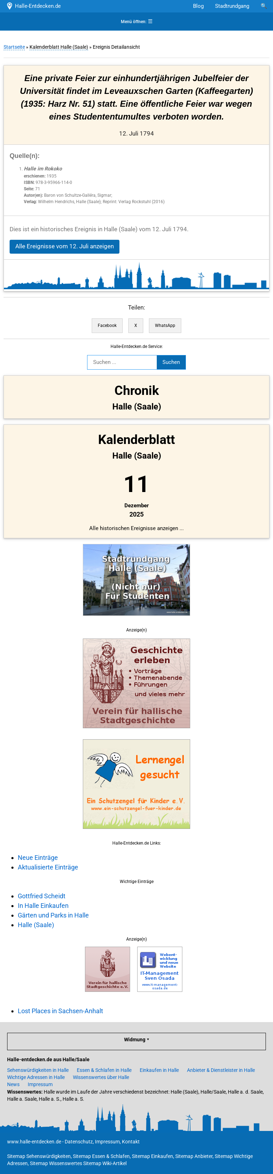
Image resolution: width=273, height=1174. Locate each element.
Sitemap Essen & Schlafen (101, 1156)
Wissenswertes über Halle (101, 1077)
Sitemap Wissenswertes (56, 1163)
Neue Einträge (38, 857)
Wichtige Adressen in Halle (36, 1077)
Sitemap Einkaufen (152, 1156)
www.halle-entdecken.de (34, 1141)
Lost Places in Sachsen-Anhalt (60, 1011)
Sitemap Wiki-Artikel (105, 1163)
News (13, 1084)
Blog (198, 6)
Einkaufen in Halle (159, 1070)
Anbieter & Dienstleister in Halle (221, 1070)
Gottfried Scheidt (41, 896)
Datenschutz (79, 1141)
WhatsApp (165, 325)
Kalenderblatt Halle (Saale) (59, 47)
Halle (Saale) (36, 925)
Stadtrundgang (232, 6)
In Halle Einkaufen (43, 905)
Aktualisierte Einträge (48, 867)
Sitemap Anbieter (194, 1156)
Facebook (107, 325)
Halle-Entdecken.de (33, 6)
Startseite (14, 47)
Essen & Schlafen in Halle (104, 1070)
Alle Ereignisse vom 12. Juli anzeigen (64, 246)
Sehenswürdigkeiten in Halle (38, 1070)
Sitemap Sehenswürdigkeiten (39, 1156)
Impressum (40, 1084)
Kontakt (131, 1141)
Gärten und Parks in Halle (53, 915)
